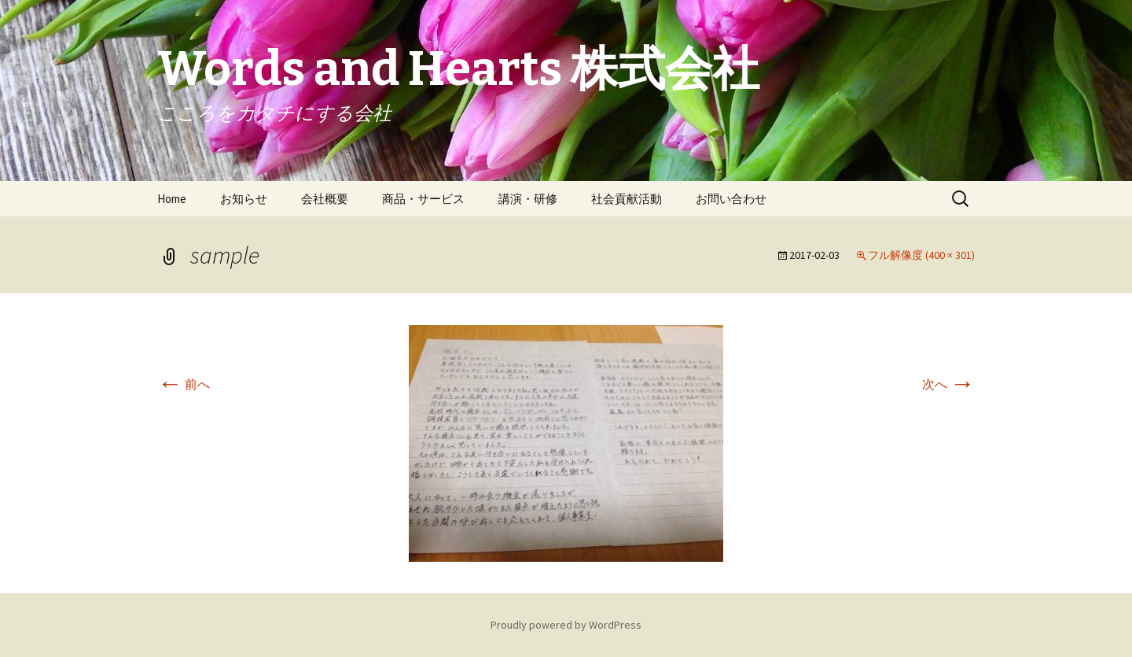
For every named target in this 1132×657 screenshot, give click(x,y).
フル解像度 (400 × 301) (921, 255)
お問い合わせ (731, 198)
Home (171, 198)
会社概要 (324, 198)
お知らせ (243, 198)
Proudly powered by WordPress (566, 625)
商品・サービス (423, 198)
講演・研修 (527, 198)
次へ (948, 384)
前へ (183, 384)
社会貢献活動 (626, 198)
